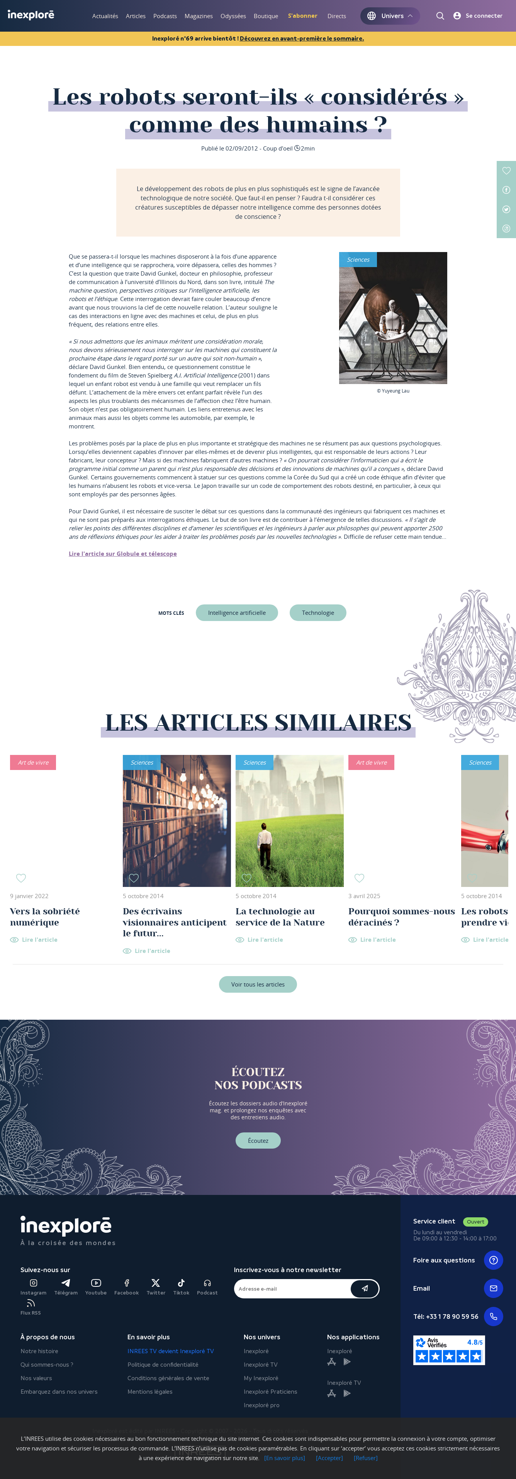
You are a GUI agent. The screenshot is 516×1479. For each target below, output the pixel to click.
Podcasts (165, 16)
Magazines (199, 16)
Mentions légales (150, 1391)
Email (458, 1288)
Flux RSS (30, 1307)
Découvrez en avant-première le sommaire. (302, 38)
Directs (337, 16)
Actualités (105, 16)
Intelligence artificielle (237, 612)
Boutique (266, 16)
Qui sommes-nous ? (46, 1364)
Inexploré (256, 1351)
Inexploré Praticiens (270, 1391)
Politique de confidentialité (163, 1364)
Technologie (318, 612)
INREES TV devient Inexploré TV (170, 1351)
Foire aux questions (458, 1260)
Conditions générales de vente (168, 1378)
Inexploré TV (261, 1364)
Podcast (207, 1287)
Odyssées (233, 16)
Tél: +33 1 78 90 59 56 (458, 1316)
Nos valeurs (36, 1378)
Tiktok (181, 1287)
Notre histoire (39, 1351)
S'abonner (302, 16)
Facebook (126, 1287)
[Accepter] (329, 1458)
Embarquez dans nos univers (59, 1391)
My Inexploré (261, 1378)
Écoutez (258, 1140)
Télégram (66, 1287)
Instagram (33, 1287)
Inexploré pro (262, 1405)
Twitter (155, 1287)
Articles (136, 16)
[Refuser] (366, 1458)
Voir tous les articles (258, 984)
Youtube (96, 1287)
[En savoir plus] (284, 1458)
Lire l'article (40, 940)
